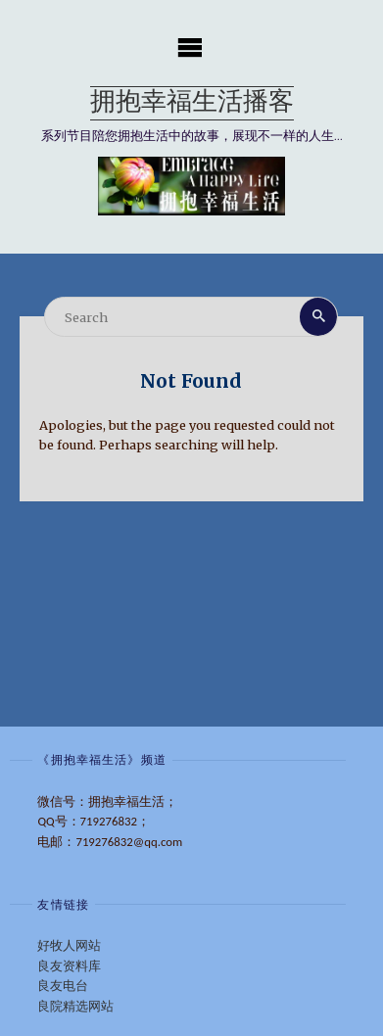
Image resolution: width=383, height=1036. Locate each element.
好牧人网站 (69, 945)
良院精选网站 (75, 1006)
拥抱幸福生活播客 (192, 103)
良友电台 (62, 985)
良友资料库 (69, 966)
